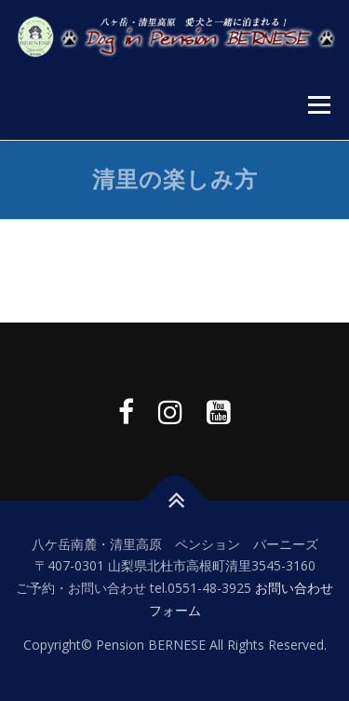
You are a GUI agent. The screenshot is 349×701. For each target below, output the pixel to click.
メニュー (318, 105)
